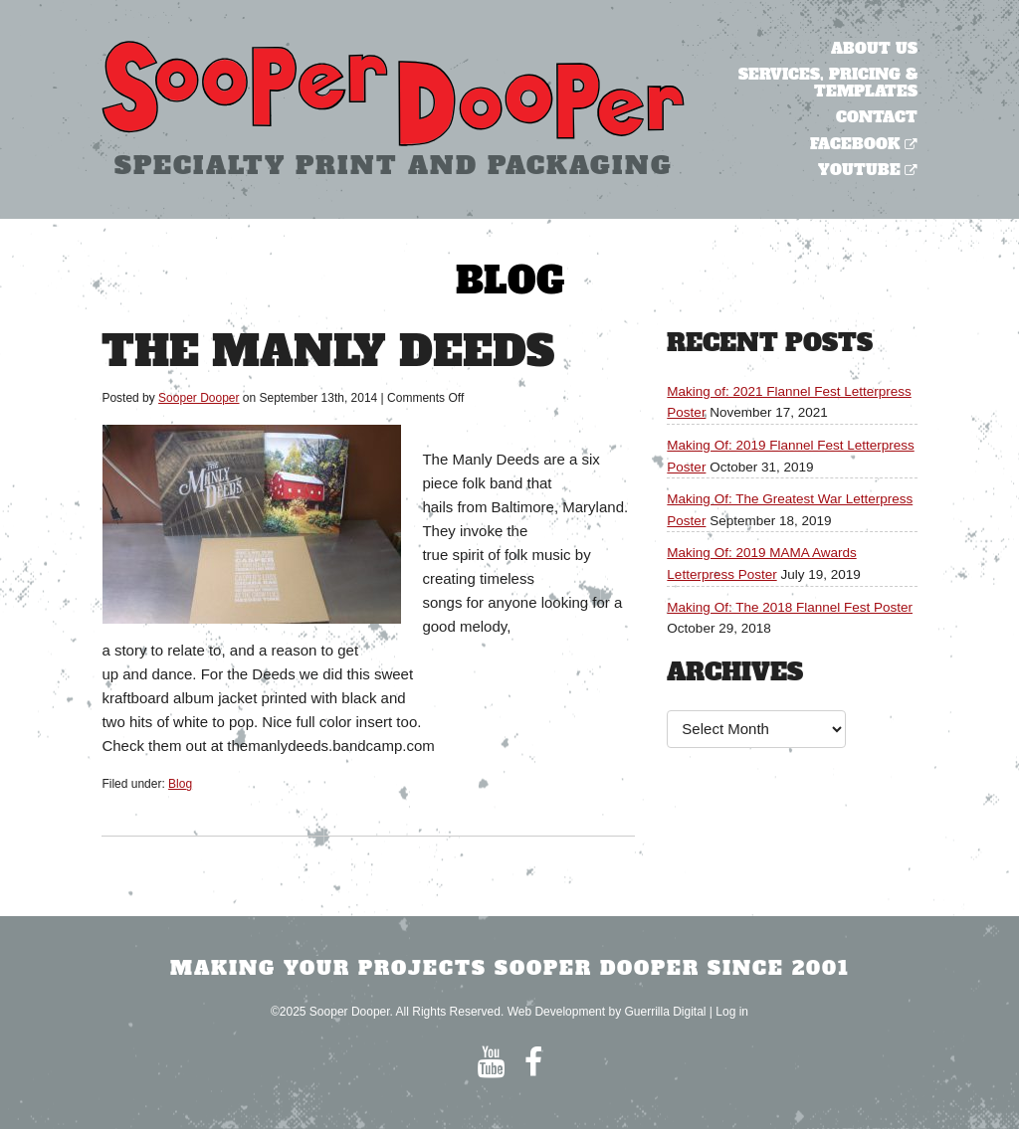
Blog (180, 784)
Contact (876, 116)
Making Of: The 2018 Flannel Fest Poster (790, 607)
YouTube (859, 169)
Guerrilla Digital (665, 1012)
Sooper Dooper (198, 398)
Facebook (855, 143)
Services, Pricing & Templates (827, 82)
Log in (731, 1012)
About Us (874, 48)
